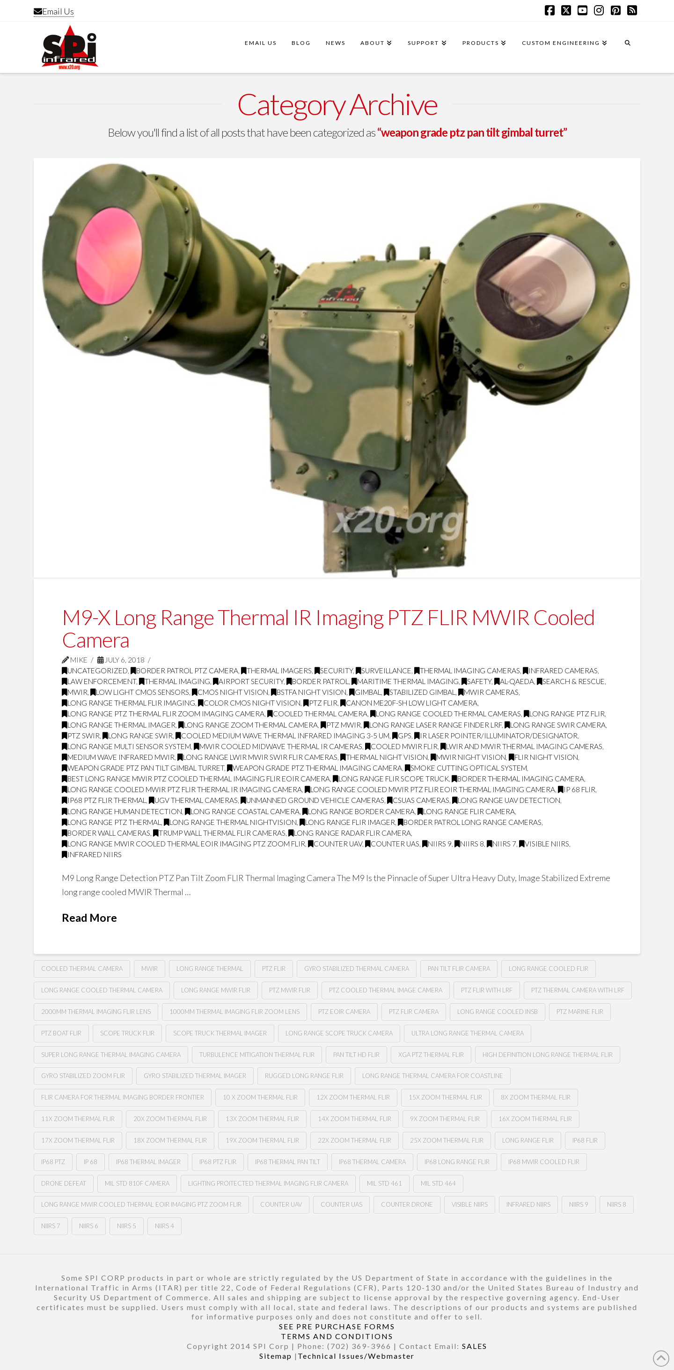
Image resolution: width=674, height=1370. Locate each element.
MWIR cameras (488, 692)
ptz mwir (341, 725)
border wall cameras (106, 833)
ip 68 (90, 1162)
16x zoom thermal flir (535, 1118)
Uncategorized (95, 670)
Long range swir (138, 735)
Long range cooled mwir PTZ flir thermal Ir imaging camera (182, 789)
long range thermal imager (119, 725)
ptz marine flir (580, 1011)
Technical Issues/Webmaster (356, 1355)
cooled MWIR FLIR (401, 746)
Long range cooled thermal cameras (445, 713)
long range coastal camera (242, 811)
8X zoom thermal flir (536, 1097)
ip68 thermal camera (372, 1162)
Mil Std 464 (438, 1183)
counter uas (392, 843)
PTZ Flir (274, 968)
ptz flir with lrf (487, 990)
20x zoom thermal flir (170, 1118)
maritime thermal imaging (405, 681)
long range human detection (122, 811)
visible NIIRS (544, 843)
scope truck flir (127, 1033)
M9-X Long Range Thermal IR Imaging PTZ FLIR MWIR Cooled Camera (328, 628)
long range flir (528, 1140)
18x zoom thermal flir (170, 1140)
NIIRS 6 (88, 1226)
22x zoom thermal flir (354, 1140)
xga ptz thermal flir (431, 1054)
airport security (248, 681)
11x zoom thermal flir (78, 1118)
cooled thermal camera (82, 968)
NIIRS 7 (501, 843)
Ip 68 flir (576, 789)
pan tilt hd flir (356, 1054)
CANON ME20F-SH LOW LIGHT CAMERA (408, 703)
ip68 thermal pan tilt (287, 1162)
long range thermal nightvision (230, 822)
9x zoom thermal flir (445, 1118)
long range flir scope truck (391, 778)
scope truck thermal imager (220, 1033)
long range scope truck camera (339, 1033)
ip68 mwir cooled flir (543, 1162)
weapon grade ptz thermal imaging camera (314, 768)
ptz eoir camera (344, 1011)
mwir (149, 968)
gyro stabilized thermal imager (195, 1075)
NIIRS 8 (469, 843)
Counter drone (407, 1204)
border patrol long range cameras (470, 822)
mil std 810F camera (137, 1183)
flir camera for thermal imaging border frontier (122, 1097)
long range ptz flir (564, 713)
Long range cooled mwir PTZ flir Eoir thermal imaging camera (430, 789)
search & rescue (571, 681)
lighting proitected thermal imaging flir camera (268, 1183)
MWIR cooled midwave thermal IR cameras (278, 746)
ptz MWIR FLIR (289, 990)
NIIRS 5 (126, 1226)
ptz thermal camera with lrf (577, 990)
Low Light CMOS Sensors (139, 692)
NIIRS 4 (164, 1226)
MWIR (75, 692)
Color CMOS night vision (249, 703)
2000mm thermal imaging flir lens (96, 1011)
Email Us (54, 11)
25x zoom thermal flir (447, 1140)
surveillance (383, 670)
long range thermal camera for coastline (432, 1075)
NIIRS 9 (437, 843)
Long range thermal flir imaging (128, 703)
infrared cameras (560, 670)
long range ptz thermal (111, 822)
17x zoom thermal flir (78, 1140)
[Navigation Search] (627, 47)
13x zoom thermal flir (262, 1118)
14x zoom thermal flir (354, 1118)
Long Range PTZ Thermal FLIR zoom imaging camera (163, 713)
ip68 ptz (53, 1162)
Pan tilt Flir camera (459, 968)
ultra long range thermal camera (467, 1033)
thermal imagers (276, 670)
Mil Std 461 (384, 1183)
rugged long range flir (304, 1075)
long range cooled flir (548, 968)
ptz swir (81, 735)
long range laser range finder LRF (433, 725)
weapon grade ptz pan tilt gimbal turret (143, 768)
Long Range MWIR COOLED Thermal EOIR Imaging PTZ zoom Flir (183, 843)
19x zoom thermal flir (262, 1140)
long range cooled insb (497, 1011)
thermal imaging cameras (467, 670)
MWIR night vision (468, 757)
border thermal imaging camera (518, 778)
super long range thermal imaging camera (111, 1054)
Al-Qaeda (514, 681)
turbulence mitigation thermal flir (257, 1054)
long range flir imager (347, 822)
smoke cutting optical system (466, 768)
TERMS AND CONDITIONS (337, 1336)
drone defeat (63, 1183)
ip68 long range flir (457, 1162)
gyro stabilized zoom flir (83, 1075)
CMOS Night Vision (230, 692)
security (334, 670)
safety (476, 681)
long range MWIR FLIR (215, 990)
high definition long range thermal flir (548, 1054)
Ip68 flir (585, 1140)
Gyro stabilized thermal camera (356, 968)
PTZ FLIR (320, 703)
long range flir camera (466, 811)
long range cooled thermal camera (101, 990)
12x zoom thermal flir (353, 1097)
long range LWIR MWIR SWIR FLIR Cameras (257, 757)
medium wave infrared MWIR (118, 757)
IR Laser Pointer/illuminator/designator (496, 735)
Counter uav (335, 843)
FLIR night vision (543, 757)
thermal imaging (174, 681)
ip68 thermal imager (148, 1162)
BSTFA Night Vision (308, 692)
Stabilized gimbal (419, 692)
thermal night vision (384, 757)
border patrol (317, 681)
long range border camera (358, 811)
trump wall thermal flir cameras (219, 833)
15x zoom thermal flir (445, 1097)
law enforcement (99, 681)
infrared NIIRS (92, 854)
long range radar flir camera (349, 833)
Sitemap (275, 1355)
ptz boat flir (61, 1033)
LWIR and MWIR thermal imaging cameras (521, 746)
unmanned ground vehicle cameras (312, 800)
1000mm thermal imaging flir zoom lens (234, 1011)
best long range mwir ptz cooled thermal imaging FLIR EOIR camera (196, 778)
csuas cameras (418, 800)
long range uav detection (506, 800)
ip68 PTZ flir (217, 1162)
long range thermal (209, 968)
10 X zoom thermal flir (260, 1097)
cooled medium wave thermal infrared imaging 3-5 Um (282, 735)
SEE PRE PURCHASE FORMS (337, 1326)
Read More (89, 917)
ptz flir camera (414, 1011)
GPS (401, 735)
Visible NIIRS (470, 1204)
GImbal (365, 692)
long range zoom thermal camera (248, 725)
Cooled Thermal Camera (317, 713)
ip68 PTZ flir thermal (104, 800)
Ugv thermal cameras (193, 800)
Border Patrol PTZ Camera (184, 670)
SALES (474, 1345)
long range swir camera (555, 725)
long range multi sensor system (126, 746)
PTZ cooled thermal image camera (385, 990)
